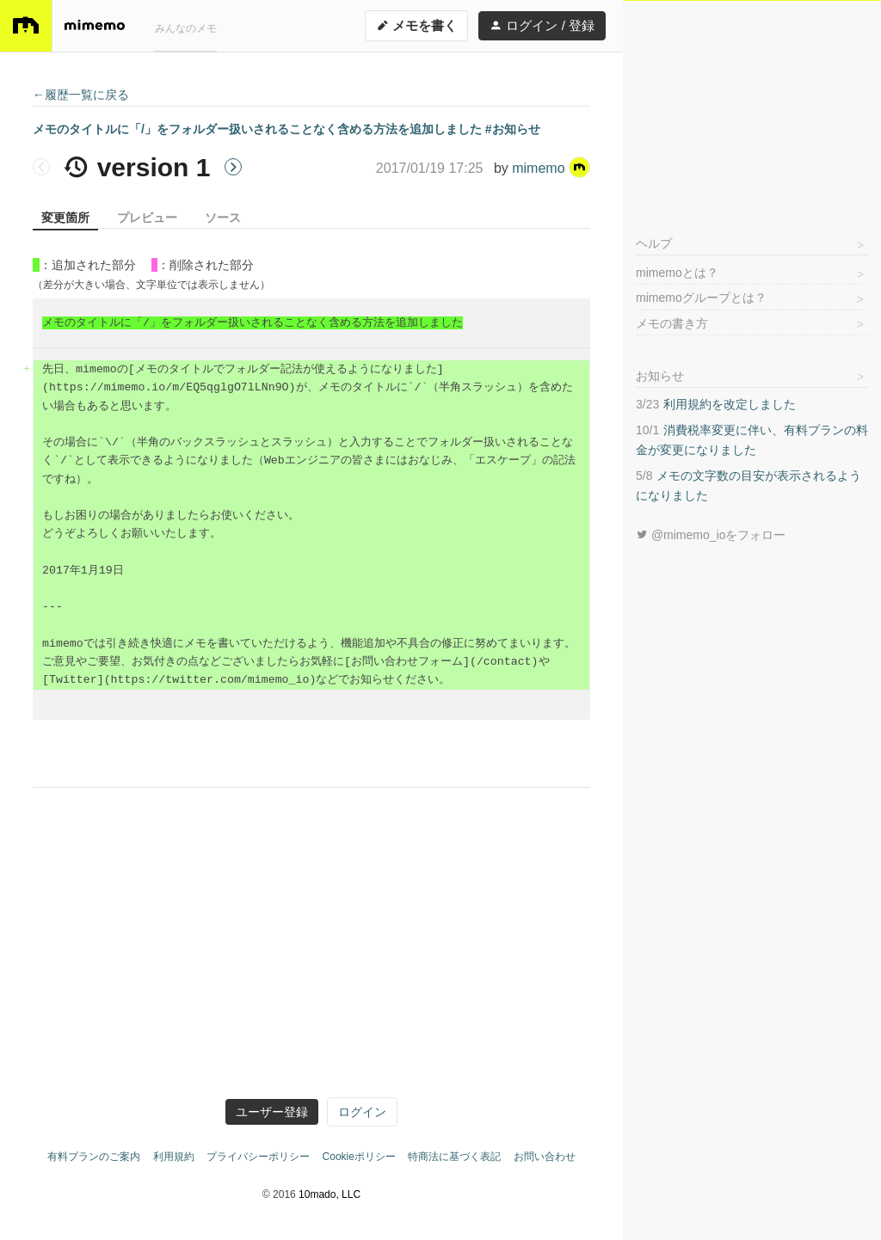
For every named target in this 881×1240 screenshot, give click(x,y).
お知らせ (660, 376)
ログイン (362, 1112)
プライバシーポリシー (258, 1157)
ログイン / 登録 (542, 25)
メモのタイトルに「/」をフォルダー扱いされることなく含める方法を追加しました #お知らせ (286, 129)
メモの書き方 (672, 323)
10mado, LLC (329, 1194)
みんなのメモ (186, 28)
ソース (223, 217)
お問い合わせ (545, 1157)
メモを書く (416, 25)
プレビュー (147, 217)
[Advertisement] (752, 108)
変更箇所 (65, 217)
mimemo (551, 168)
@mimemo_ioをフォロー (711, 535)
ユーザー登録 (272, 1112)
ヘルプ (654, 243)
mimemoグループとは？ (701, 297)
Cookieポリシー (359, 1157)
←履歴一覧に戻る (81, 94)
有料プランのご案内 (93, 1157)
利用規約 (173, 1157)
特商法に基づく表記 (454, 1157)
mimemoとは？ (677, 272)
